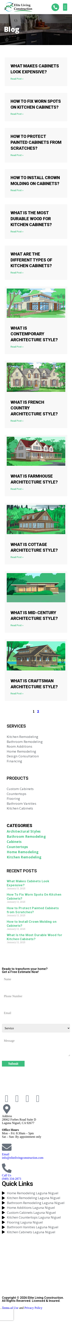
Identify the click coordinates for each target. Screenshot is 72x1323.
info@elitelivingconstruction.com (22, 1157)
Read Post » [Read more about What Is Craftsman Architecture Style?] (17, 693)
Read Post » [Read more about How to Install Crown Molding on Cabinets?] (17, 190)
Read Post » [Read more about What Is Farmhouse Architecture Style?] (17, 489)
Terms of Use (10, 1307)
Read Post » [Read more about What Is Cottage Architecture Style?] (17, 557)
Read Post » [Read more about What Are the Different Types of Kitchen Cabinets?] (17, 272)
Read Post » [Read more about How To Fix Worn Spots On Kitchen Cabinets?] (17, 114)
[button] (65, 7)
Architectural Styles (24, 831)
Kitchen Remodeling (24, 857)
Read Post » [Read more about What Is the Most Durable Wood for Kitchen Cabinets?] (17, 231)
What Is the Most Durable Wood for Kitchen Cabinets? (31, 218)
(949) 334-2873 (11, 1178)
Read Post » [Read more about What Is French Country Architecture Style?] (17, 421)
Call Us (6, 1175)
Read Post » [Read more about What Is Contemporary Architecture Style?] (17, 346)
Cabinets (14, 841)
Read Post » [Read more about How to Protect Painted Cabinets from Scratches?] (17, 155)
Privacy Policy (33, 1307)
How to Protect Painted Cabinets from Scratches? (36, 142)
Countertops (17, 847)
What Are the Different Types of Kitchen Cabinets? (31, 260)
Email (5, 1154)
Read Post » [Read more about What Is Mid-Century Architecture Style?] (17, 625)
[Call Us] (7, 1168)
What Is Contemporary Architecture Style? (34, 334)
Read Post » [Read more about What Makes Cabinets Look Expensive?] (17, 79)
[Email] (7, 1147)
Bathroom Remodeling (26, 836)
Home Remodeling (22, 852)
